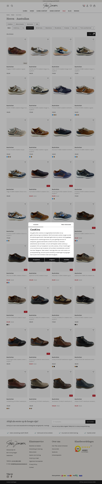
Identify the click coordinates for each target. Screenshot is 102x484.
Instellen (66, 259)
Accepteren (36, 259)
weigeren (52, 259)
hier (53, 250)
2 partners (68, 237)
